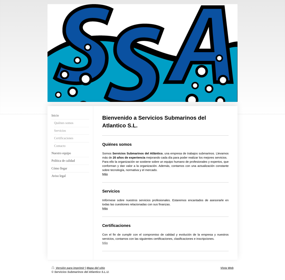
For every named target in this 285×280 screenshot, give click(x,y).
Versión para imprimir (68, 268)
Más (105, 242)
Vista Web (227, 268)
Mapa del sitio (96, 268)
